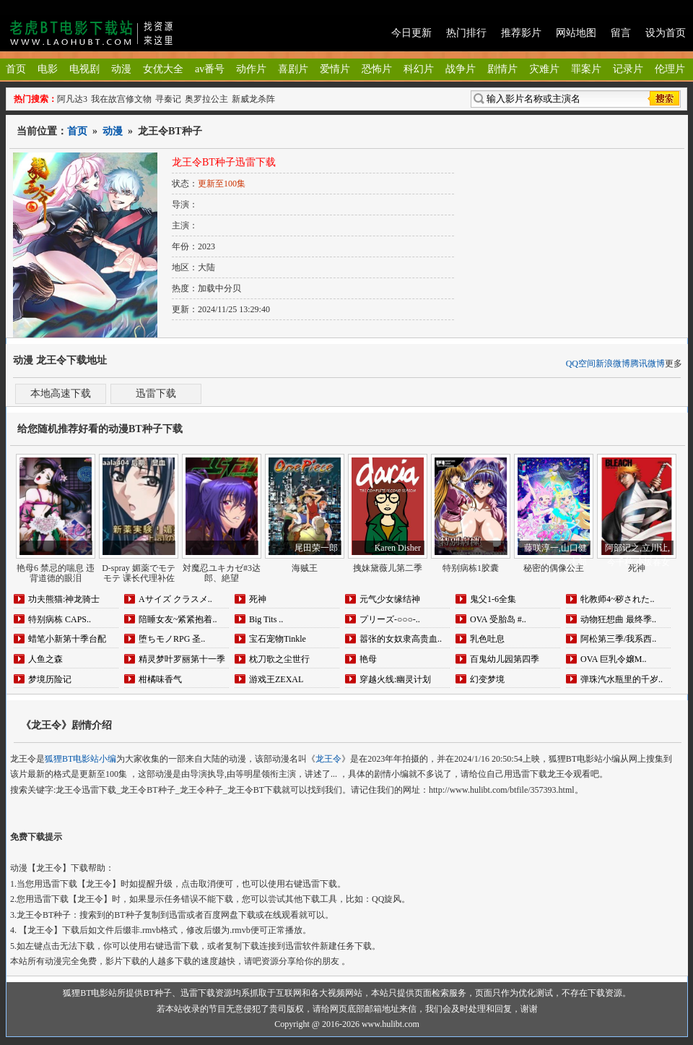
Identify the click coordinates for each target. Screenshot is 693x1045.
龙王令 (328, 759)
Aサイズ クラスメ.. (175, 599)
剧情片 (502, 69)
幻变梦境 (487, 679)
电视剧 (84, 69)
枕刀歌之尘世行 (279, 659)
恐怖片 (377, 69)
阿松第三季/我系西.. (618, 639)
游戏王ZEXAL (276, 679)
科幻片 (419, 69)
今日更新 (411, 32)
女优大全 (163, 69)
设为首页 (665, 32)
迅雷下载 (156, 393)
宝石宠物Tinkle (277, 639)
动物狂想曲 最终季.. (618, 619)
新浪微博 (613, 363)
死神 (257, 599)
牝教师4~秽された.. (617, 599)
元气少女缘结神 (389, 599)
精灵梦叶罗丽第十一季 (182, 659)
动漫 (121, 69)
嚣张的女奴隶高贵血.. (400, 639)
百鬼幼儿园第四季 (504, 659)
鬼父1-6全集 (493, 599)
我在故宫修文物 (121, 99)
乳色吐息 (487, 639)
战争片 (460, 69)
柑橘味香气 (160, 679)
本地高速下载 (60, 393)
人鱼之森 (45, 659)
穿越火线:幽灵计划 (395, 679)
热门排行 (466, 32)
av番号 (210, 69)
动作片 (251, 69)
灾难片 (544, 69)
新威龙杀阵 (253, 99)
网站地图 (576, 32)
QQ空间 (581, 363)
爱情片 (335, 69)
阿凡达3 (72, 99)
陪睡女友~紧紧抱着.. (178, 619)
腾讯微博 (647, 363)
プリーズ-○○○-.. (389, 619)
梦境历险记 (49, 679)
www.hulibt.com (390, 1024)
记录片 (628, 69)
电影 (48, 69)
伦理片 (670, 69)
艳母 (368, 659)
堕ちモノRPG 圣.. (172, 639)
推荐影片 (521, 32)
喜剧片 (293, 69)
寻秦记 (168, 99)
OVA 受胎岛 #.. (498, 619)
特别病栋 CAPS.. (59, 619)
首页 (16, 69)
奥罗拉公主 (206, 99)
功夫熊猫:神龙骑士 (64, 599)
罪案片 (586, 69)
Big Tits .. (266, 619)
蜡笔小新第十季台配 (67, 639)
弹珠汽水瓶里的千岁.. (621, 679)
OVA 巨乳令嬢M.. (613, 659)
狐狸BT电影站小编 (80, 759)
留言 (621, 32)
